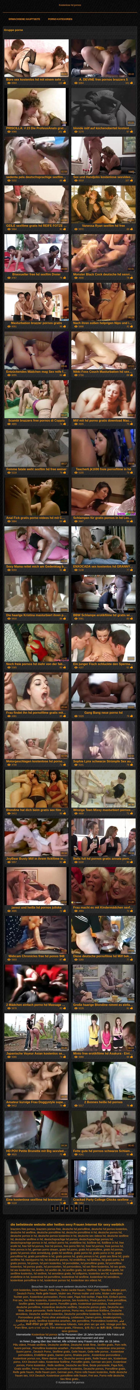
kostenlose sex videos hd (86, 1280)
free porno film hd (74, 1246)
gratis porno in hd (103, 1252)
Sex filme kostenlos (35, 1300)
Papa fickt (102, 1296)
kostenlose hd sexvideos (104, 1276)
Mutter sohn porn (112, 1293)
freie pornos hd (114, 1246)
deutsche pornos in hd (23, 1235)
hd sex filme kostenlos (96, 1266)
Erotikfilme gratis (26, 1320)
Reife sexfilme (55, 1365)
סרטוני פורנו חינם (39, 1327)
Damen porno (93, 1317)
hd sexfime (40, 1273)
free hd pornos (53, 1246)
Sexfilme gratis (61, 1351)
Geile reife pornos (98, 1351)
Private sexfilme (36, 1344)
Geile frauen (79, 1351)
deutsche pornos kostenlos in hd (57, 1235)
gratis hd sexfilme (62, 1252)
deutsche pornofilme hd (51, 1232)
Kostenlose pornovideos (92, 1303)
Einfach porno (117, 1296)
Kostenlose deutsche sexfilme (59, 1307)
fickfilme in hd (110, 1242)
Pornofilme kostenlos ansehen (51, 1348)
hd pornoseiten (52, 1266)
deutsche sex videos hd (92, 1235)
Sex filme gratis (69, 1378)
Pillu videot (19, 1344)
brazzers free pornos (22, 1229)
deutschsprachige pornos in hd (28, 1242)
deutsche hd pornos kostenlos (109, 1229)
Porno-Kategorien (60, 19)
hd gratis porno (110, 1259)
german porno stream (45, 1249)
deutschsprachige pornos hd (96, 1239)
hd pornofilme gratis (92, 1263)
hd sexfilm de (53, 1270)
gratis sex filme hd (110, 1256)
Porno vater (66, 1296)
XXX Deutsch (37, 1375)
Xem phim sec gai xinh (91, 1324)
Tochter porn (21, 1296)
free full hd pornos (33, 1246)
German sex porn (101, 1361)
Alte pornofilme (80, 1320)
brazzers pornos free (48, 1229)
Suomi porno (24, 1351)
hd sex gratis (117, 1266)
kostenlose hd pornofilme (45, 1276)
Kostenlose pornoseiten (44, 1296)
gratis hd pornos (113, 1249)
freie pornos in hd (20, 1249)
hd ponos (32, 1263)
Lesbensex (77, 1317)
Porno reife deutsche (111, 1375)
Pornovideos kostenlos (104, 1320)
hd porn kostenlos (50, 1263)
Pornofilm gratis (67, 1303)
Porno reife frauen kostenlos (91, 1372)
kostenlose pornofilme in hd (26, 1280)
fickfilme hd (93, 1242)
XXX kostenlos (22, 1290)
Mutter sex (64, 1293)
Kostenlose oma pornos (111, 1348)
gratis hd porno (68, 1249)
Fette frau (54, 1290)
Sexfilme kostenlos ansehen (53, 1320)
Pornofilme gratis (115, 1368)
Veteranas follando (65, 1324)
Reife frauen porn (45, 1372)
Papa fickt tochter (84, 1296)
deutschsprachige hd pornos (61, 1239)
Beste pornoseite (35, 1310)
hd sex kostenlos (20, 1270)
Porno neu (78, 1310)
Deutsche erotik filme (83, 1344)
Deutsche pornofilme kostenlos (82, 1313)
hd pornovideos (72, 1266)
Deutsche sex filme (77, 1365)
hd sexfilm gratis (72, 1270)
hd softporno (79, 1273)
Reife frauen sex (102, 1358)
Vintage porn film (116, 1324)
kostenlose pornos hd (57, 1280)
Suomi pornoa (22, 1348)
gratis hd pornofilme (90, 1249)
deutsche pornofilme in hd (81, 1232)
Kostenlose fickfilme (97, 1310)
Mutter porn (119, 1290)
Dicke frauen (39, 1290)
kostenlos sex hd (98, 1273)
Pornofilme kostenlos (83, 1348)
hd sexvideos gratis (59, 1273)
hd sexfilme (90, 1270)
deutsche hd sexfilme (23, 1232)
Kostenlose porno (46, 1303)
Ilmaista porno (82, 1355)
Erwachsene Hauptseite (24, 19)
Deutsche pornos (94, 1368)
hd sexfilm (38, 1270)
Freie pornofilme (116, 1300)
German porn (65, 1372)
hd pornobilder (70, 1263)
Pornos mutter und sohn (86, 1293)
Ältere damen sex (52, 1358)
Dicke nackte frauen (73, 1290)
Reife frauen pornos (58, 1310)
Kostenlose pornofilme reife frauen (66, 1375)
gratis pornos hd (65, 1256)
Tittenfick (105, 1290)
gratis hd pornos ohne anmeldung (30, 1252)
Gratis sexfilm (22, 1368)
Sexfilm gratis (27, 1303)
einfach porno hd (58, 1242)
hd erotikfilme (77, 1259)
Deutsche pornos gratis (92, 1307)
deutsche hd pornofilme (76, 1229)
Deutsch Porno (26, 1293)
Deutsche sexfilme (58, 1344)
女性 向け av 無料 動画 (97, 1327)
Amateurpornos (112, 1317)
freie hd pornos (94, 1246)
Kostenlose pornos (59, 1300)
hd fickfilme (93, 1259)
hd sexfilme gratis (108, 1270)
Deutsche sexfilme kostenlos (46, 1313)
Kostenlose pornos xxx (26, 1358)
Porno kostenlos (36, 1365)
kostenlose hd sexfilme (75, 1276)
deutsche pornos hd (110, 1232)
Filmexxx (77, 1327)
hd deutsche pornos (56, 1259)
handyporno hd (34, 1259)
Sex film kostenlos (113, 1313)
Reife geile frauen (46, 1293)
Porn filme (21, 1327)
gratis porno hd (82, 1252)
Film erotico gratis (60, 1327)
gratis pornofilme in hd (41, 1256)
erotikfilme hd (77, 1242)
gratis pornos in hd (87, 1256)
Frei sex (17, 1300)
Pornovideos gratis (29, 1317)
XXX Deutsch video (33, 1361)
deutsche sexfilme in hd (29, 1239)
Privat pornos (98, 1300)
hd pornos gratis (32, 1266)
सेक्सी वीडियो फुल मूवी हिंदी (39, 1324)
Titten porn (92, 1290)
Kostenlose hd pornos (70, 5)
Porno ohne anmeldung (56, 1317)
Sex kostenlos (80, 1300)
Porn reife (120, 1344)
